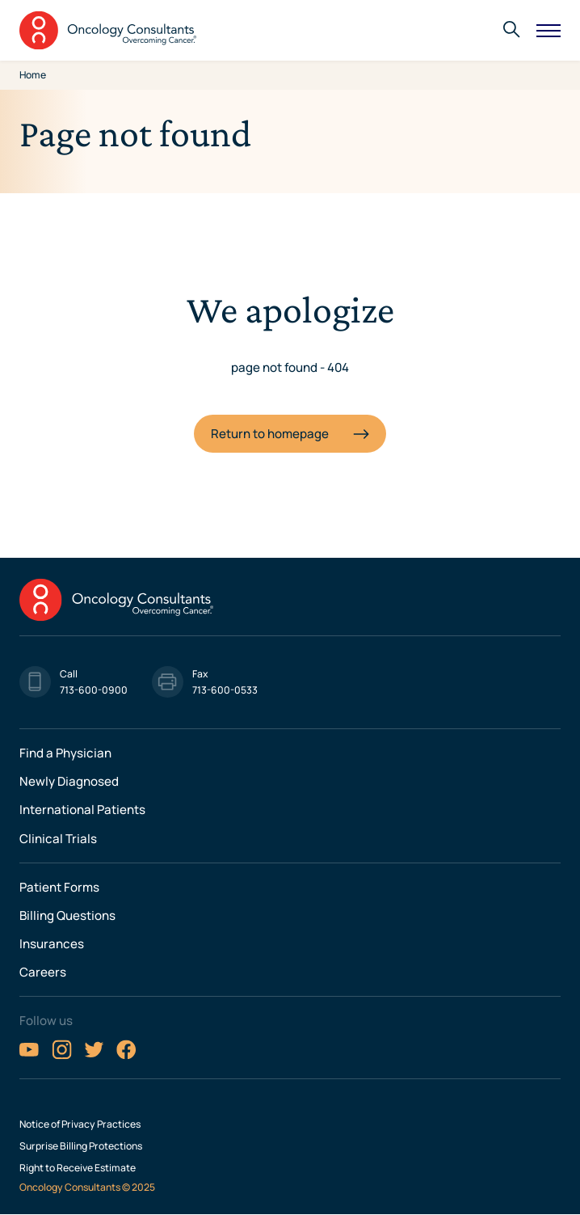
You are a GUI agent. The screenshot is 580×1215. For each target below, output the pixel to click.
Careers (42, 972)
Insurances (51, 943)
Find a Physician (65, 753)
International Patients (82, 809)
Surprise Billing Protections (80, 1146)
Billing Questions (67, 915)
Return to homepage (270, 433)
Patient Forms (59, 887)
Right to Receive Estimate (77, 1168)
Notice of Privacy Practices (80, 1124)
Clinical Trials (58, 838)
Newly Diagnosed (69, 781)
